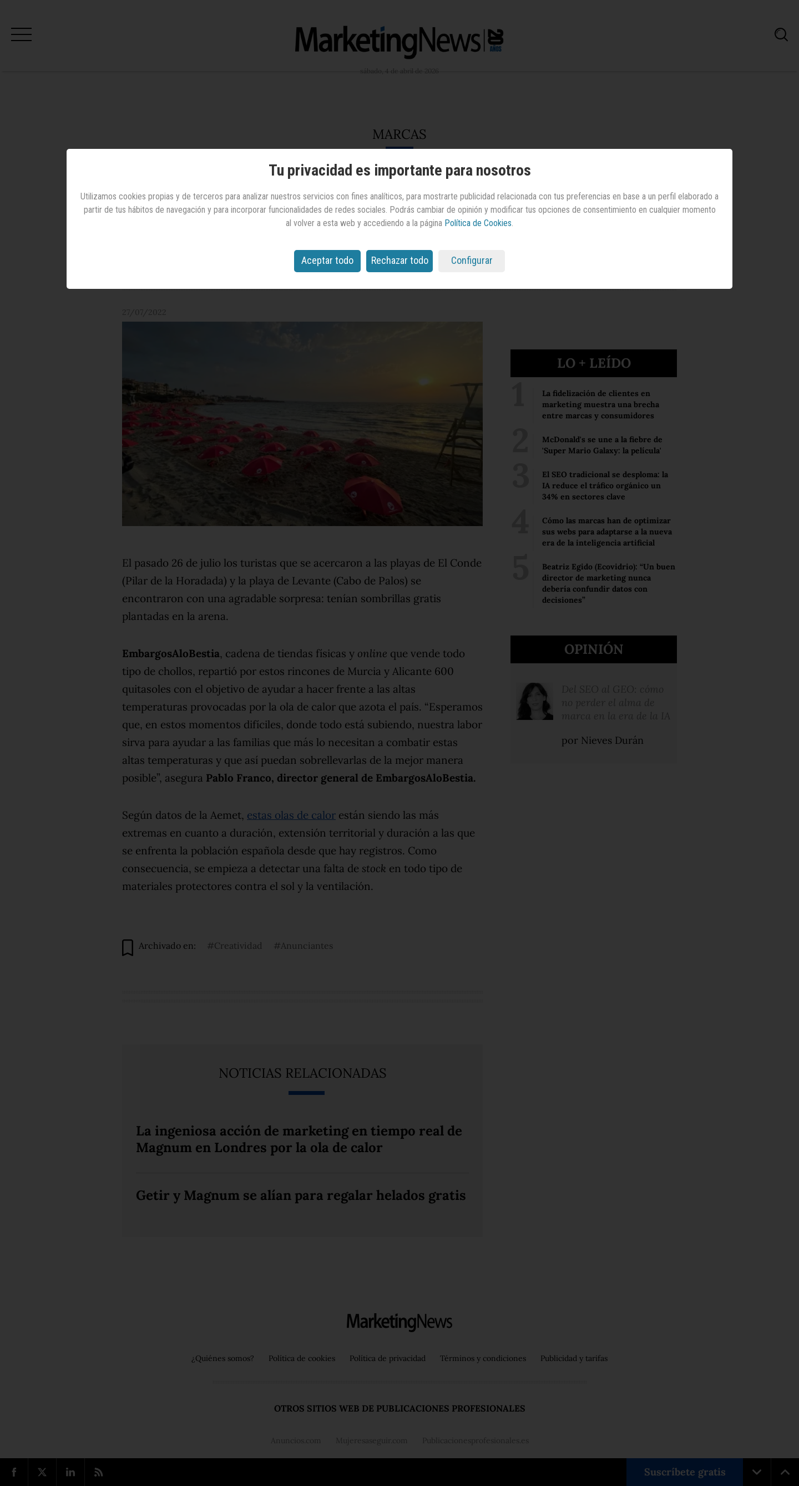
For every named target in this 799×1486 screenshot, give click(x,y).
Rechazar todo (399, 260)
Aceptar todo (327, 260)
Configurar (472, 260)
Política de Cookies (478, 223)
